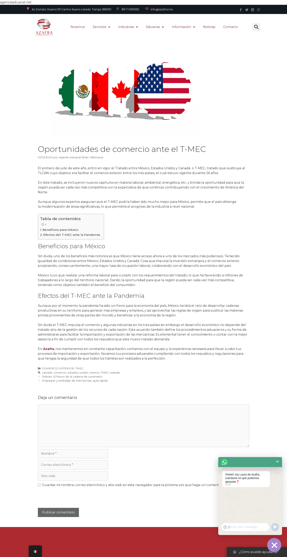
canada (47, 372)
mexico (94, 372)
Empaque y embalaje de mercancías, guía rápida (75, 380)
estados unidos (78, 372)
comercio (59, 372)
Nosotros (78, 27)
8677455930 (130, 9)
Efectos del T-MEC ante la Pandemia (71, 235)
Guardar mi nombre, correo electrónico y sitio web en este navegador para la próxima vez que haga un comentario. (133, 485)
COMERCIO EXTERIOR (58, 368)
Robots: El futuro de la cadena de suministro (72, 376)
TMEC (79, 368)
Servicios (101, 27)
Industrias (128, 27)
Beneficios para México (60, 230)
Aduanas (155, 27)
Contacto (230, 27)
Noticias (209, 27)
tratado (115, 372)
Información (183, 27)
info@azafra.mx (162, 9)
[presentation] (65, 499)
